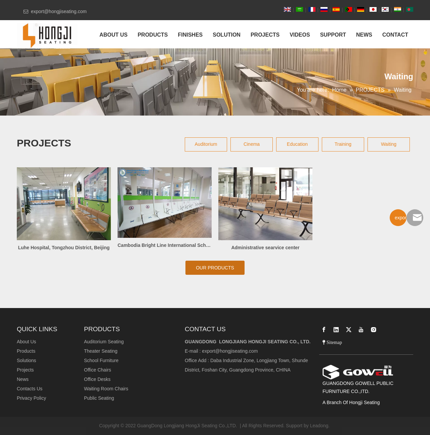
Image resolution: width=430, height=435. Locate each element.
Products (26, 351)
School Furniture (101, 360)
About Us (26, 341)
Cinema (252, 144)
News (23, 379)
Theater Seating (101, 351)
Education (297, 144)
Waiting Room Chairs (106, 388)
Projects (25, 370)
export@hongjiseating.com (230, 351)
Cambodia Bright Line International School (165, 245)
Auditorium (206, 144)
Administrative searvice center (265, 247)
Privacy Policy (31, 398)
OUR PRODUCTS (215, 267)
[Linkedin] (336, 329)
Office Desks (97, 379)
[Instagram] (373, 329)
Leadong (319, 425)
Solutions (26, 360)
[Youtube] (361, 329)
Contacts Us (29, 388)
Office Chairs (97, 370)
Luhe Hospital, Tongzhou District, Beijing (64, 247)
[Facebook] (324, 329)
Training (343, 144)
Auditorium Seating (104, 341)
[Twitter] (348, 329)
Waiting (388, 144)
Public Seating (99, 398)
